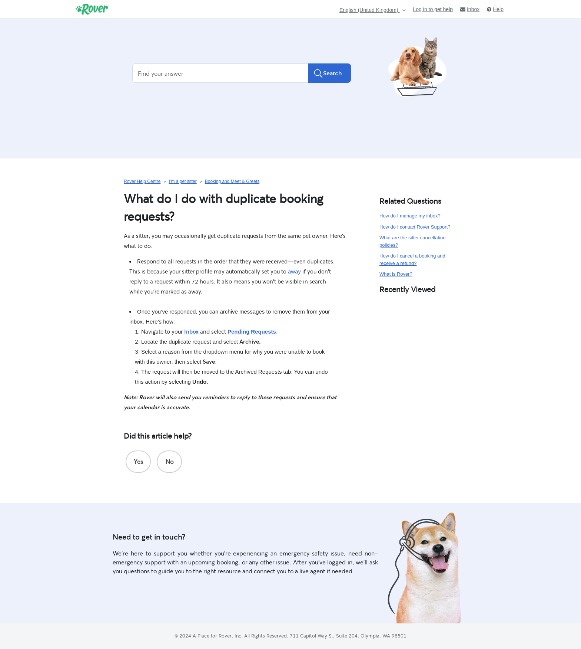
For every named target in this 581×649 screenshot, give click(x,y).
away (294, 271)
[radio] (138, 461)
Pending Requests (252, 331)
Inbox (469, 9)
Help (495, 9)
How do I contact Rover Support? (415, 227)
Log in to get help (433, 9)
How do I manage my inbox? (410, 216)
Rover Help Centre (142, 181)
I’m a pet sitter (182, 181)
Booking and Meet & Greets (232, 181)
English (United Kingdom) (369, 10)
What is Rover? (395, 274)
